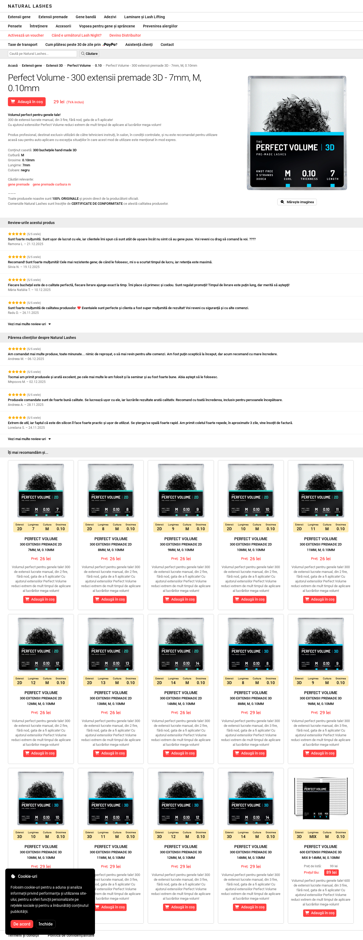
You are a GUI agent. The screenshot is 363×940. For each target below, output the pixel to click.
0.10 (98, 65)
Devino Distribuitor (125, 35)
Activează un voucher (26, 35)
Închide (46, 924)
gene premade (19, 184)
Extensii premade (53, 17)
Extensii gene (19, 17)
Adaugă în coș (27, 101)
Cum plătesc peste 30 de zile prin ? (81, 44)
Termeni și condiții (23, 935)
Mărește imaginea (297, 202)
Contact (167, 44)
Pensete (15, 26)
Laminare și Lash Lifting (144, 17)
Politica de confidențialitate (71, 935)
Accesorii (63, 26)
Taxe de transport (22, 44)
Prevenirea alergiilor (160, 26)
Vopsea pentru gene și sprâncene (107, 26)
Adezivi (110, 17)
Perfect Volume (79, 65)
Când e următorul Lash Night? (77, 35)
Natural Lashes (30, 6)
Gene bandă (86, 17)
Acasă (13, 65)
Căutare (89, 54)
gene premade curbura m (52, 184)
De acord (21, 924)
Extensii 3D (54, 65)
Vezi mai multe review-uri (30, 324)
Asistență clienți (139, 44)
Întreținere (39, 26)
